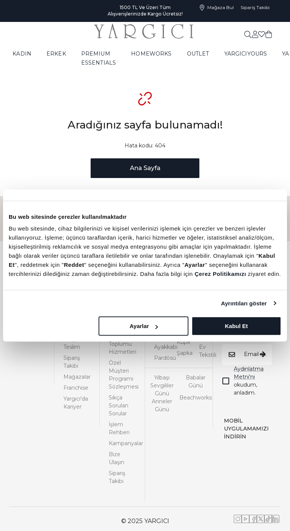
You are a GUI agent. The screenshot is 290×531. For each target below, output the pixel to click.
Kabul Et (236, 326)
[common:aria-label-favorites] (254, 34)
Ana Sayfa (145, 168)
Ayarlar (144, 326)
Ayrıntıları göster (244, 303)
